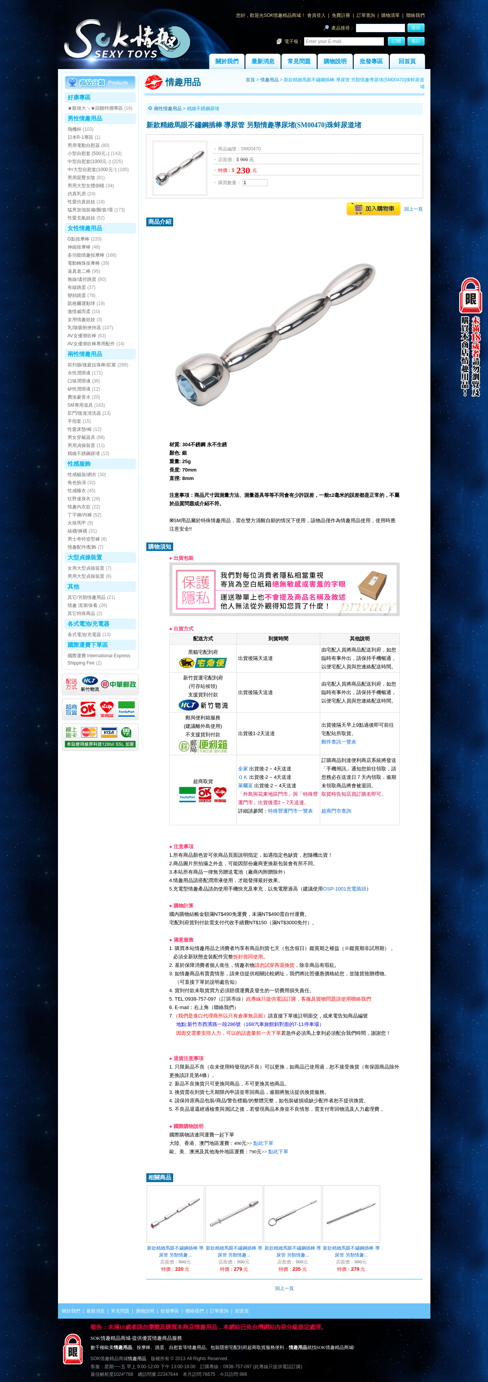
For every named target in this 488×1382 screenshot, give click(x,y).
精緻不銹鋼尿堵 (84, 453)
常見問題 (299, 61)
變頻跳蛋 (77, 295)
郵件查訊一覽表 (338, 742)
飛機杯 (74, 129)
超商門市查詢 (336, 811)
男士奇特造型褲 (84, 539)
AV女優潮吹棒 (82, 335)
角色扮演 (77, 482)
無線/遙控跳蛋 (82, 279)
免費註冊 (341, 15)
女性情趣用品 (85, 228)
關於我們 (226, 61)
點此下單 (263, 1143)
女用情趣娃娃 (81, 319)
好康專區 (79, 97)
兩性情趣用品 (85, 354)
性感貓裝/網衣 (82, 474)
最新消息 (263, 61)
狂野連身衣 (79, 498)
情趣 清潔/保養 (83, 605)
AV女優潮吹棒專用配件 (91, 343)
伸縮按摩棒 (79, 247)
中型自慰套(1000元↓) (89, 161)
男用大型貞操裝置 (86, 576)
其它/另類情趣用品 (87, 597)
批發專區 (371, 61)
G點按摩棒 (78, 239)
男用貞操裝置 (81, 445)
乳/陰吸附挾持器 (84, 327)
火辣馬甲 (77, 523)
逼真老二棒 (79, 271)
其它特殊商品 (81, 613)
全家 (243, 769)
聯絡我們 (415, 15)
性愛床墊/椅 (80, 429)
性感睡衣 (77, 490)
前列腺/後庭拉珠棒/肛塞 (92, 365)
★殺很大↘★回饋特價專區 (95, 108)
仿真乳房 (77, 193)
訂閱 (396, 41)
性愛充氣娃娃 (81, 218)
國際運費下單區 (88, 645)
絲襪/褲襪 (77, 531)
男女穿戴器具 (81, 437)
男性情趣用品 (85, 118)
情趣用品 (269, 79)
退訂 (415, 41)
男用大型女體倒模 (86, 185)
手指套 (74, 421)
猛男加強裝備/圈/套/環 (90, 210)
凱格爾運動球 (81, 303)
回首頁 (407, 61)
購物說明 (335, 61)
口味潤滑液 (79, 381)
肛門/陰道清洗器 (84, 413)
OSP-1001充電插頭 (344, 889)
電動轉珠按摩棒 (84, 263)
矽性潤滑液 (79, 389)
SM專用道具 (80, 405)
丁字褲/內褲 (80, 515)
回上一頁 (413, 209)
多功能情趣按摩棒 (86, 255)
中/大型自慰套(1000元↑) (92, 169)
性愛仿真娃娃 (81, 201)
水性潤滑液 (79, 373)
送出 (415, 27)
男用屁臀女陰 (81, 177)
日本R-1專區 (80, 137)
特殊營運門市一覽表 (290, 811)
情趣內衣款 (79, 507)
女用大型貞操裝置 (86, 568)
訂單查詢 (366, 15)
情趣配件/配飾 (82, 547)
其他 (73, 586)
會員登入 (316, 15)
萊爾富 (245, 785)
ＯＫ (243, 777)
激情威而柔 (79, 311)
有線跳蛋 (77, 287)
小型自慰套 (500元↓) (88, 153)
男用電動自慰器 (84, 145)
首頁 (250, 79)
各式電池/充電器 (88, 623)
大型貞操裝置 (85, 557)
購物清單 (390, 15)
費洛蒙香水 (79, 397)
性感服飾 (79, 463)
